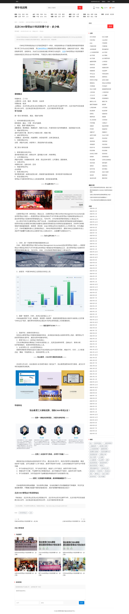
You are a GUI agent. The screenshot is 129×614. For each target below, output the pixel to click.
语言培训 (92, 163)
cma (45, 16)
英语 (56, 14)
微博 (113, 7)
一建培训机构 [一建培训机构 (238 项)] (108, 443)
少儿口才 (92, 95)
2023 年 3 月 (93, 308)
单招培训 (92, 77)
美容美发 (92, 141)
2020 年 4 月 (93, 403)
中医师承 (104, 43)
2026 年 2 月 (93, 214)
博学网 (60, 611)
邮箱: (42, 603)
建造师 (104, 104)
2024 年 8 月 (93, 262)
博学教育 (17, 31)
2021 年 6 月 (93, 365)
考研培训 (104, 141)
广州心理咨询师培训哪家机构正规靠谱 (100, 200)
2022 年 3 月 (93, 341)
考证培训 (104, 144)
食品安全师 (93, 178)
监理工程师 (93, 135)
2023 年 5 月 (93, 303)
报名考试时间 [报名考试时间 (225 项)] (93, 465)
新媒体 (104, 116)
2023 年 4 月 (93, 306)
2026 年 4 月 (93, 208)
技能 (84, 14)
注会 (45, 14)
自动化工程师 (93, 153)
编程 (56, 16)
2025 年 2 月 (93, 246)
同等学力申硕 (93, 80)
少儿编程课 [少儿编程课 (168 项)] (93, 460)
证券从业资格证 (106, 159)
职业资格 (92, 150)
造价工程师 (105, 172)
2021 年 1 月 (93, 379)
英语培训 (104, 153)
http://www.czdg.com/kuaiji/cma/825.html (56, 506)
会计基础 (104, 55)
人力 (27, 16)
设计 (59, 16)
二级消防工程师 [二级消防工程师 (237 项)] (103, 446)
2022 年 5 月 (93, 336)
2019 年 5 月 (93, 433)
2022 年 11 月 (94, 319)
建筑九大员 (93, 101)
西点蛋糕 (92, 159)
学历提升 (104, 86)
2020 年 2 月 (93, 409)
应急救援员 (105, 98)
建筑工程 (104, 101)
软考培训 (92, 172)
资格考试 (104, 166)
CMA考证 (21, 22)
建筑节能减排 (93, 104)
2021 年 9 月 (93, 357)
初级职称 (92, 70)
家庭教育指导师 (106, 89)
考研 (77, 16)
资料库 (92, 166)
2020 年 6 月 (93, 398)
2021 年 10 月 (94, 355)
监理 (19, 16)
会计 (34, 14)
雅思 (63, 14)
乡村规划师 (93, 49)
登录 (109, 1)
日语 (59, 14)
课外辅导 (104, 163)
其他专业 (92, 64)
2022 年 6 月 (93, 333)
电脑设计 (104, 132)
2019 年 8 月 (93, 425)
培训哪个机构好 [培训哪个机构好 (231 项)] (94, 451)
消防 (16, 16)
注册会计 (104, 123)
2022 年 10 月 (94, 322)
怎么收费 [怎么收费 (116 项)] (101, 460)
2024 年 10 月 (94, 257)
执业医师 (92, 110)
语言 (52, 14)
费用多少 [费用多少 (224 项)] (97, 473)
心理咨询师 (93, 107)
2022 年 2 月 (93, 344)
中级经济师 (93, 46)
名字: (17, 603)
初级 (34, 16)
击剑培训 (92, 67)
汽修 (96, 16)
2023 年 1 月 (93, 314)
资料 (102, 14)
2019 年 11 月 (94, 417)
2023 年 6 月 (93, 300)
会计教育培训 (106, 58)
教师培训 (92, 116)
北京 (64, 51)
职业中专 (92, 147)
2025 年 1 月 (93, 249)
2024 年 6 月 (93, 268)
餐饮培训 (104, 178)
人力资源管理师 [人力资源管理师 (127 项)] (94, 448)
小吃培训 (92, 92)
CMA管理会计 (43, 48)
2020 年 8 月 (93, 393)
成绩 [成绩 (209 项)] (107, 460)
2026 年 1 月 (93, 216)
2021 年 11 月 (94, 352)
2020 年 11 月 (94, 384)
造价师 (92, 175)
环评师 (92, 129)
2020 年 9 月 (93, 390)
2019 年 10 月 (94, 420)
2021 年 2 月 (93, 376)
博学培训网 (21, 7)
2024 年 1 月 (93, 281)
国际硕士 (92, 83)
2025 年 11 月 (94, 222)
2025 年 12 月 (94, 219)
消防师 (92, 126)
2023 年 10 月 (94, 289)
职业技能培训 (106, 147)
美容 (88, 16)
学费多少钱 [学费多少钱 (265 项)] (103, 454)
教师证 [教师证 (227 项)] (102, 465)
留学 (74, 16)
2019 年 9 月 (93, 422)
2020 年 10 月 (94, 387)
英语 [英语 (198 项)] (91, 473)
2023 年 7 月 (93, 298)
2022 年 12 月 (94, 317)
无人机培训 (93, 119)
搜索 (90, 23)
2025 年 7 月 (93, 233)
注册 (113, 1)
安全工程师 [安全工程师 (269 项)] (93, 457)
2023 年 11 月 (94, 287)
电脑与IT (92, 132)
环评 (23, 16)
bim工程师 (105, 37)
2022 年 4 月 (93, 338)
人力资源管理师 (94, 52)
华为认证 (92, 73)
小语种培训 (105, 92)
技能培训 (104, 113)
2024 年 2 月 (93, 279)
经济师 (112, 14)
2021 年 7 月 (93, 363)
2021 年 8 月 (93, 360)
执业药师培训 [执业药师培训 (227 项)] (93, 462)
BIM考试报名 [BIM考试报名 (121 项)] (98, 443)
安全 (19, 14)
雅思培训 (104, 175)
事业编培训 (105, 49)
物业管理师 (105, 126)
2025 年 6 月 (93, 235)
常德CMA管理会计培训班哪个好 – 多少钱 (26, 521)
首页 (17, 1)
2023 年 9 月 (93, 292)
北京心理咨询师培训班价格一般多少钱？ (101, 187)
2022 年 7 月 (93, 330)
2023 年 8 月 (93, 295)
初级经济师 (105, 67)
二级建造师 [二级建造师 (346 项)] (93, 446)
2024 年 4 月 (93, 273)
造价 (23, 14)
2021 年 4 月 (93, 371)
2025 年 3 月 (93, 243)
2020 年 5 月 (93, 401)
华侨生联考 (105, 73)
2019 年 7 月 (93, 428)
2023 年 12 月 (94, 284)
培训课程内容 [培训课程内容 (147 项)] (93, 454)
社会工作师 (105, 135)
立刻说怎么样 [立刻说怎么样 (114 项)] (105, 468)
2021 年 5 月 (93, 368)
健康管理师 (93, 61)
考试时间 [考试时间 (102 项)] (99, 471)
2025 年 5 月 (93, 238)
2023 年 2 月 (93, 311)
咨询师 (107, 14)
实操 (41, 14)
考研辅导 (92, 144)
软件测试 (104, 169)
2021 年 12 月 (94, 349)
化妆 (88, 14)
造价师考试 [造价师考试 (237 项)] (93, 476)
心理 (77, 14)
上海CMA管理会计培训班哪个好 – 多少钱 (73, 521)
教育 (70, 16)
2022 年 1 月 (93, 347)
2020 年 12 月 (94, 382)
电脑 (52, 16)
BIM (27, 14)
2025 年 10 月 (94, 224)
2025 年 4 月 (93, 241)
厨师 (92, 14)
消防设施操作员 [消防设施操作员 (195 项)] (94, 468)
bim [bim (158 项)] (91, 443)
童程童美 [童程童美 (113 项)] (92, 471)
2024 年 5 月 (93, 271)
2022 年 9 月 (93, 325)
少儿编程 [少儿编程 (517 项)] (101, 457)
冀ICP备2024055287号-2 (68, 611)
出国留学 (104, 64)
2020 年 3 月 (93, 406)
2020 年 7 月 (93, 395)
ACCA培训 (93, 37)
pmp (91, 43)
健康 (70, 14)
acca (41, 16)
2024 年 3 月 (93, 276)
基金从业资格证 (106, 83)
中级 (37, 16)
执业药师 (104, 110)
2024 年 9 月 (93, 260)
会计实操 (92, 58)
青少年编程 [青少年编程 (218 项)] (102, 476)
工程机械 (92, 98)
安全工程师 (93, 89)
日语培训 (104, 119)
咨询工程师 (105, 80)
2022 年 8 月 (93, 328)
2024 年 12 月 (94, 252)
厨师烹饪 (104, 77)
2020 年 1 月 (93, 412)
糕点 (92, 16)
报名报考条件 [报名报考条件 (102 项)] (103, 462)
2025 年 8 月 (93, 230)
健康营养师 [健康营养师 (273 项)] (104, 448)
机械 (96, 14)
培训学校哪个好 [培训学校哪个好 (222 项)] (105, 451)
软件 (63, 16)
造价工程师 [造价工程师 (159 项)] (105, 473)
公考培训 (104, 61)
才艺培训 (104, 107)
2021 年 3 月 (93, 374)
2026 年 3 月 (93, 211)
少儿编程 (104, 95)
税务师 (92, 138)
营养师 (92, 156)
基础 (37, 14)
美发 (84, 16)
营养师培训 (105, 156)
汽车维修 (92, 123)
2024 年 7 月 (93, 265)
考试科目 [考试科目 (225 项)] (107, 471)
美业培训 (104, 138)
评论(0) (41, 31)
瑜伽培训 (104, 129)
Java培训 (104, 40)
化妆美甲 (104, 70)
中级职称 (104, 46)
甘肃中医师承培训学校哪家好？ (98, 197)
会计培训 (104, 52)
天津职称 (92, 86)
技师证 (92, 113)
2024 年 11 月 (94, 254)
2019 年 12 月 (94, 414)
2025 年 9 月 (93, 227)
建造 (16, 14)
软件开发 (92, 169)
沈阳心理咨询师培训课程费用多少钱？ (100, 194)
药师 (74, 14)
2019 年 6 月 (93, 431)
